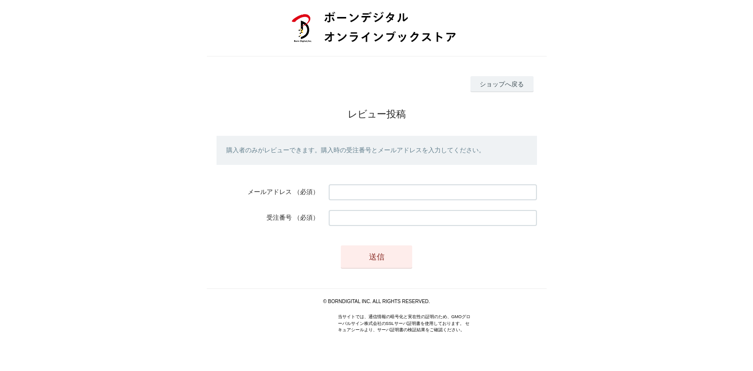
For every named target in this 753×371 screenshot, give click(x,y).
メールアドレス (270, 191)
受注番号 (279, 217)
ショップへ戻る (502, 84)
